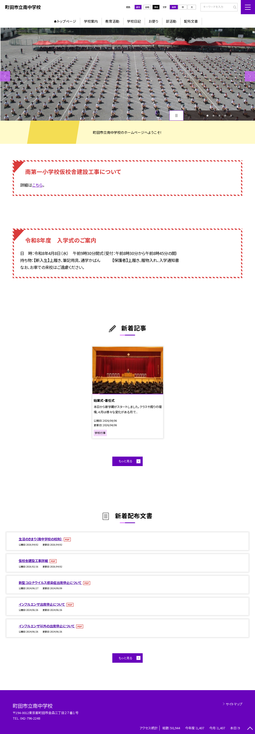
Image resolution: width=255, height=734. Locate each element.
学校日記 (134, 21)
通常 (138, 6)
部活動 (171, 21)
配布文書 (191, 21)
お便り (153, 21)
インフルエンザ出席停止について (42, 604)
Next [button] (250, 76)
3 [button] (219, 115)
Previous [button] (5, 76)
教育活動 (112, 21)
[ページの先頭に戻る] (250, 729)
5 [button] (231, 115)
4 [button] (225, 115)
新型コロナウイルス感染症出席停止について (50, 582)
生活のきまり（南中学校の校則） (41, 539)
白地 (147, 6)
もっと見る (125, 461)
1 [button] (207, 115)
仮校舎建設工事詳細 (34, 560)
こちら (37, 185)
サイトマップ (234, 704)
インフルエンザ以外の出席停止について (47, 626)
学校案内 (91, 21)
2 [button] (213, 115)
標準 (174, 6)
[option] (127, 74)
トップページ (66, 21)
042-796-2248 (30, 718)
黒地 (156, 6)
